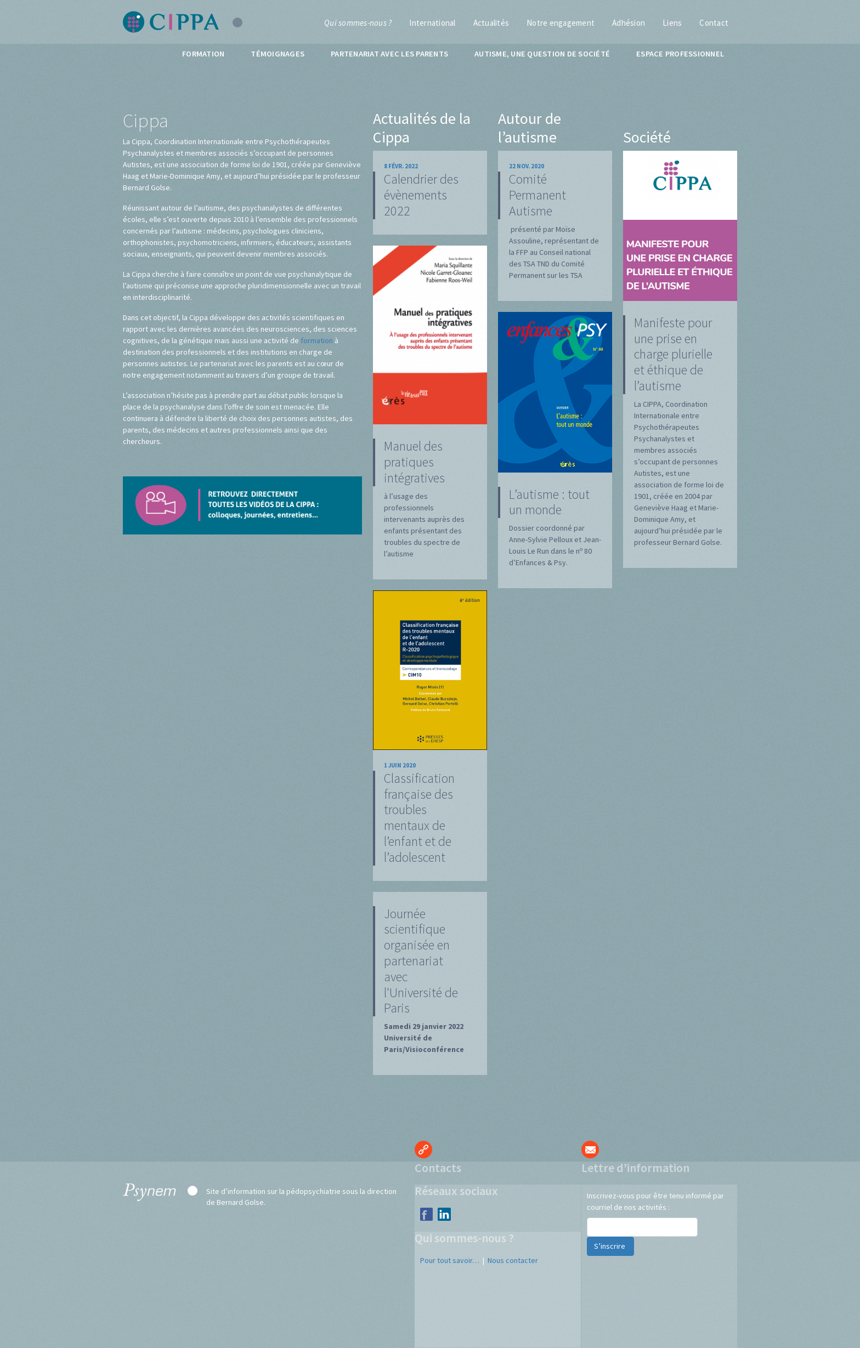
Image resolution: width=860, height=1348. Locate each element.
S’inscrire (610, 1246)
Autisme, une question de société (542, 54)
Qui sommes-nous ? (358, 23)
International (432, 23)
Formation (203, 54)
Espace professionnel (680, 54)
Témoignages (277, 54)
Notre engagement (561, 23)
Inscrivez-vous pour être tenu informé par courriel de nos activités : (655, 1201)
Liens (672, 23)
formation (317, 340)
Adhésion (628, 23)
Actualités (491, 23)
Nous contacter (513, 1260)
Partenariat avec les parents (389, 54)
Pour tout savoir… (449, 1260)
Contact (713, 23)
